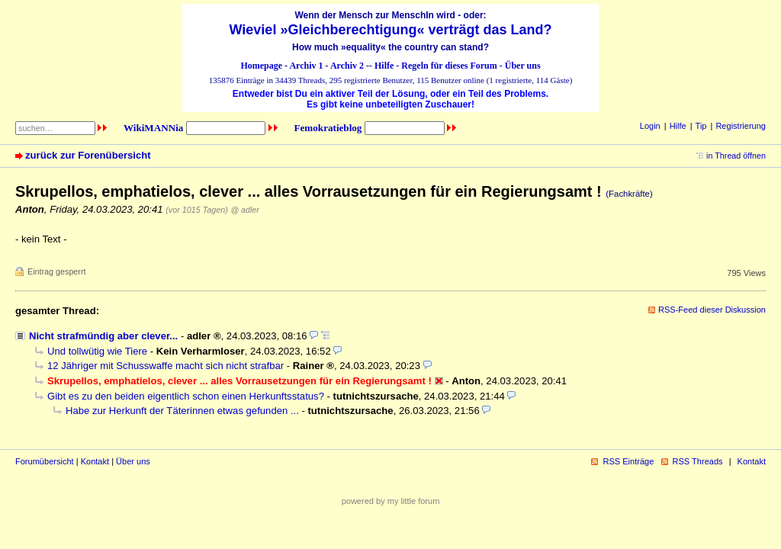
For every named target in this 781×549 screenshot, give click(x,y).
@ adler (244, 209)
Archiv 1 (306, 65)
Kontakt (95, 461)
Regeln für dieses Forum (449, 65)
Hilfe (384, 65)
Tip (701, 125)
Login (650, 125)
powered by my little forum (391, 501)
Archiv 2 (347, 65)
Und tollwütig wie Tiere (97, 351)
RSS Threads (698, 461)
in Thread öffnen (736, 155)
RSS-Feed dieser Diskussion (712, 309)
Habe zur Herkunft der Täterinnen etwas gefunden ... (182, 410)
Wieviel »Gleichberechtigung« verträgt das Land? (391, 29)
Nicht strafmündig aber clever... (103, 336)
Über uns (523, 65)
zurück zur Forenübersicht (88, 155)
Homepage (261, 65)
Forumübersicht (44, 461)
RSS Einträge (628, 461)
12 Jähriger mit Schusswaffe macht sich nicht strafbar (165, 365)
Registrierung (740, 125)
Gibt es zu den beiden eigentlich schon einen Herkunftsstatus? (185, 396)
